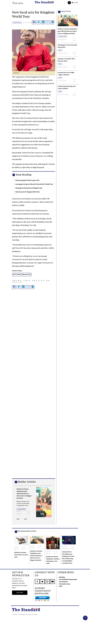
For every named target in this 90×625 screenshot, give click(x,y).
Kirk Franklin (17, 274)
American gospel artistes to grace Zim (27, 180)
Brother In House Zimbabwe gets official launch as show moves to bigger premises (36, 555)
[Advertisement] (33, 385)
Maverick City (27, 274)
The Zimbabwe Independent (68, 579)
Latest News (66, 11)
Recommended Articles (27, 531)
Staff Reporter (63, 81)
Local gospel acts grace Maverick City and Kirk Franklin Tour (34, 184)
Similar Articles (27, 481)
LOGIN (75, 2)
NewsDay (62, 577)
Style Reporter (28, 22)
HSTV (60, 586)
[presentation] (18, 519)
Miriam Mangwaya (64, 94)
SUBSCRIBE (19, 592)
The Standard (63, 582)
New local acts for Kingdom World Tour (27, 192)
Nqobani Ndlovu (63, 53)
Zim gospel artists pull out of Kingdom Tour (28, 188)
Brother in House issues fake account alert (21, 555)
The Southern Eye (64, 584)
